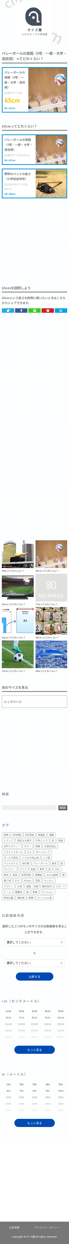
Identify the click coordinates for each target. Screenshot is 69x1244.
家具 (42, 869)
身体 (54, 863)
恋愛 (37, 880)
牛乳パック (42, 840)
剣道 (33, 869)
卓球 (15, 875)
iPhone (27, 880)
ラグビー (8, 886)
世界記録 (26, 875)
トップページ (13, 701)
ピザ (17, 880)
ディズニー (9, 869)
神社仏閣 (8, 897)
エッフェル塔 (44, 897)
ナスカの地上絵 (30, 857)
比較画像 (14, 1227)
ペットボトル (11, 863)
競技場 (20, 897)
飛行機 (25, 863)
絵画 (37, 846)
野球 (6, 875)
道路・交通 (32, 886)
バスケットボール (13, 852)
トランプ (8, 840)
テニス (23, 869)
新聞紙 (38, 875)
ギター (27, 846)
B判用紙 (29, 834)
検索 (63, 808)
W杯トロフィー (12, 846)
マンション (47, 892)
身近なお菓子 (24, 840)
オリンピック (43, 852)
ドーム (7, 892)
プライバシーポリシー (47, 1227)
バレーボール (40, 863)
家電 (35, 892)
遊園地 (18, 892)
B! (61, 310)
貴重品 (41, 834)
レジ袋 (46, 857)
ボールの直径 (11, 857)
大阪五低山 (50, 846)
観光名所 (47, 886)
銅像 (31, 897)
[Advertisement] (34, 238)
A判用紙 (17, 834)
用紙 (6, 834)
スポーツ (60, 886)
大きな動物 (52, 875)
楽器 (60, 840)
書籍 (51, 834)
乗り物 (7, 880)
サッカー (49, 880)
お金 (19, 886)
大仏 (57, 869)
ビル (29, 852)
